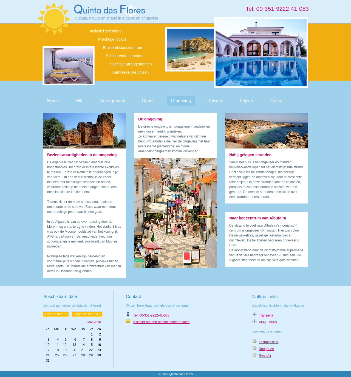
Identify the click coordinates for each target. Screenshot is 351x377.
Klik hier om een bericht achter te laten (161, 322)
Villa (79, 100)
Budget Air (266, 349)
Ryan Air (265, 356)
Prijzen (246, 100)
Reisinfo (215, 100)
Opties (148, 100)
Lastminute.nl (268, 342)
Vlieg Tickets (268, 322)
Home (53, 100)
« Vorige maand (55, 314)
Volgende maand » (87, 314)
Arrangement (113, 100)
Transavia (266, 315)
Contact (277, 100)
